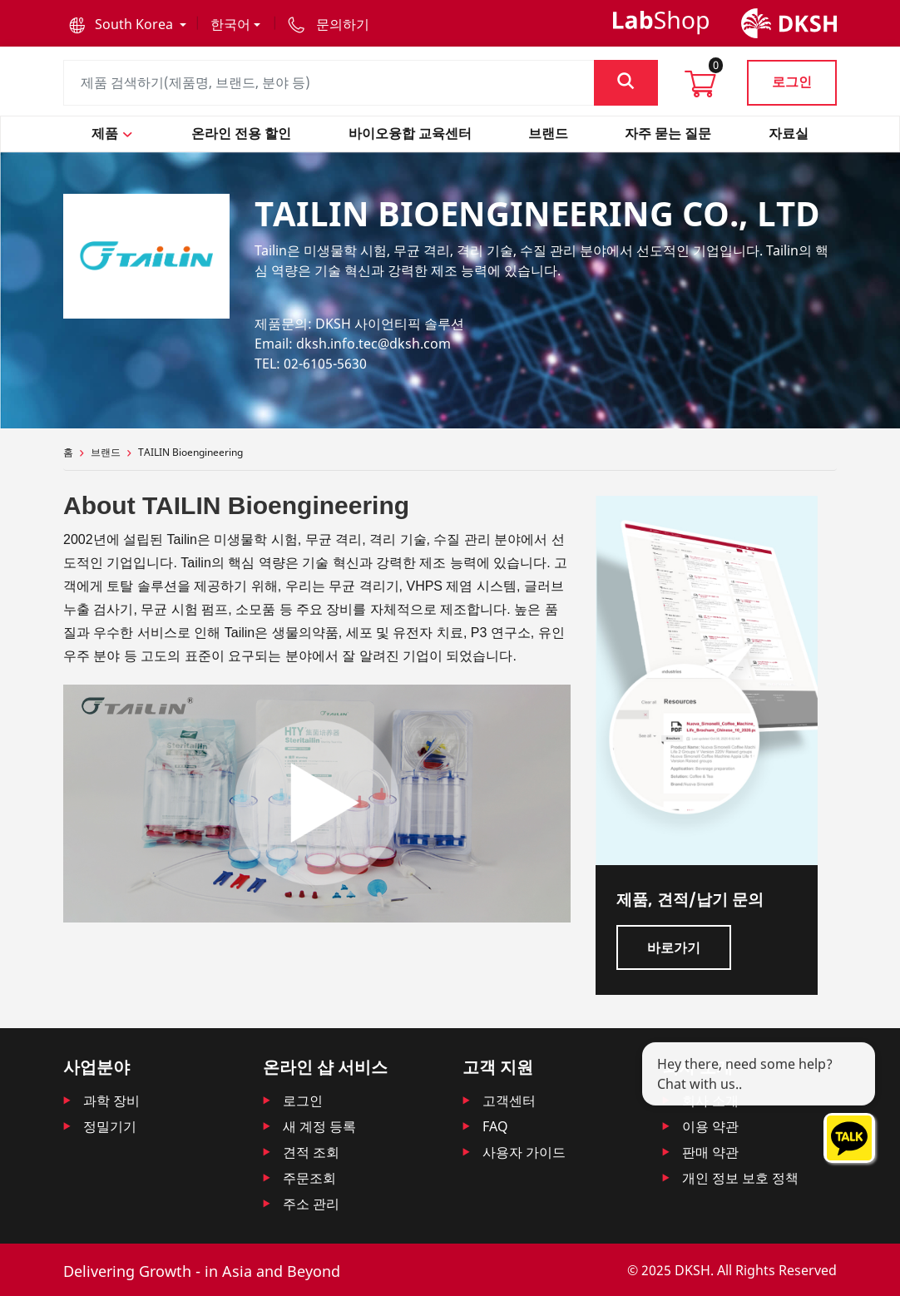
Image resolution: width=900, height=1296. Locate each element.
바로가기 (673, 947)
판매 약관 (710, 1152)
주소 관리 (311, 1204)
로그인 (792, 81)
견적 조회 (311, 1152)
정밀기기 (109, 1126)
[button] (127, 24)
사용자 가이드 (524, 1152)
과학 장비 (111, 1100)
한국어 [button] (230, 24)
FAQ (495, 1126)
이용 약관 (710, 1126)
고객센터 (509, 1100)
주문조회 (309, 1178)
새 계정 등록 (319, 1126)
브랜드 (106, 452)
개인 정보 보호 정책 (740, 1178)
